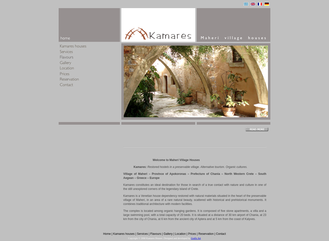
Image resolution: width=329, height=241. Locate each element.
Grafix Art (196, 238)
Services (142, 234)
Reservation (206, 234)
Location (180, 234)
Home (107, 234)
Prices (192, 234)
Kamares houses (124, 234)
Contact (221, 234)
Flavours (155, 234)
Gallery (168, 234)
